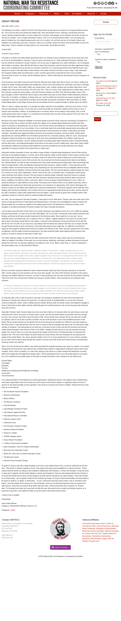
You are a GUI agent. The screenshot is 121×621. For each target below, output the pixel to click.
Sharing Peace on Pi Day (105, 98)
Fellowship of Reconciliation (106, 528)
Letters (16, 26)
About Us (92, 14)
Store (67, 14)
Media (58, 14)
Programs (31, 14)
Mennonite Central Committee (93, 531)
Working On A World (103, 93)
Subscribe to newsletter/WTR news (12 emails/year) (104, 50)
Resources (45, 14)
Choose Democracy (103, 526)
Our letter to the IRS (103, 81)
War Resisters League (99, 538)
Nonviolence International (101, 536)
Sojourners (86, 538)
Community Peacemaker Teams (93, 523)
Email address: (106, 40)
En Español (78, 14)
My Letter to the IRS (103, 103)
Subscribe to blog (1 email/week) (105, 59)
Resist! (18, 14)
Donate (104, 14)
